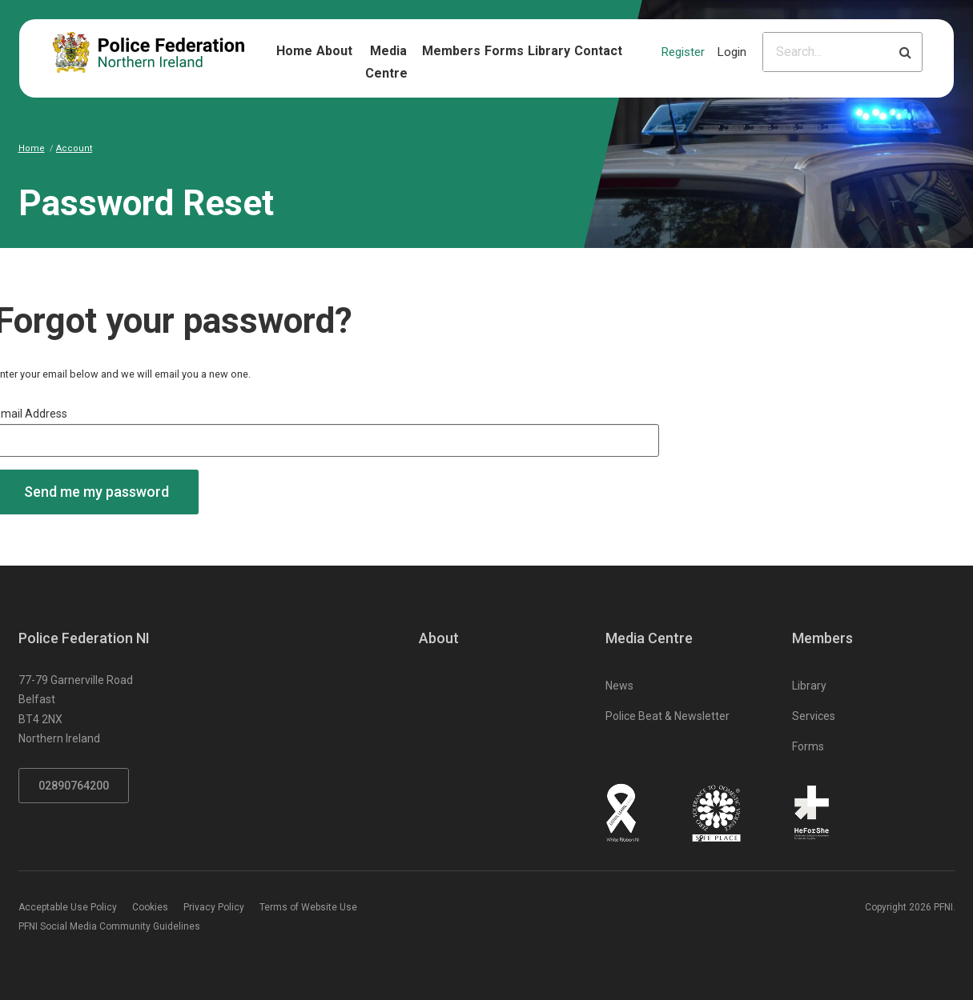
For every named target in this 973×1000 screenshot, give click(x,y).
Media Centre (386, 62)
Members (451, 50)
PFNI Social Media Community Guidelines (109, 926)
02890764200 (73, 785)
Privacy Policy (213, 907)
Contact (598, 50)
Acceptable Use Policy (67, 907)
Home (294, 50)
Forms (504, 50)
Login (732, 52)
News (619, 685)
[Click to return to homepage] (148, 52)
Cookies (150, 907)
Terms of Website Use (308, 907)
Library (549, 50)
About (334, 50)
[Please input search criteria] (826, 52)
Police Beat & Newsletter (667, 716)
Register (683, 52)
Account (74, 148)
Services (813, 716)
